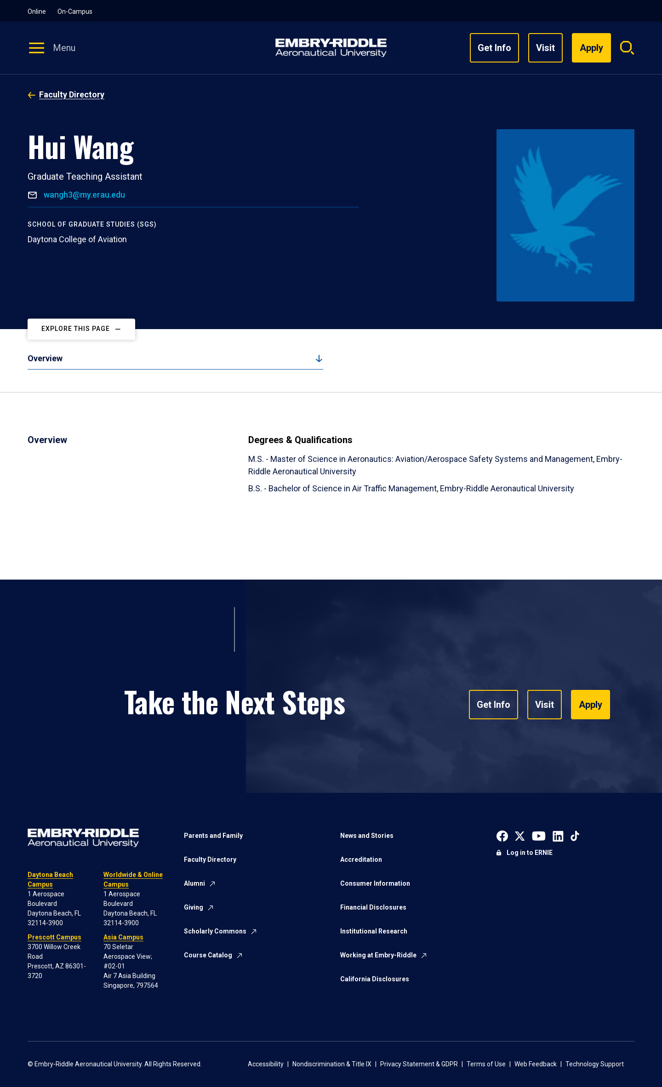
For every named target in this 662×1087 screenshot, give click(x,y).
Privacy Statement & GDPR (419, 1064)
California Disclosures (374, 979)
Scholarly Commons (215, 931)
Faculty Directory (71, 94)
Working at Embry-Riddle (378, 955)
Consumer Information (375, 883)
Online (37, 11)
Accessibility (266, 1064)
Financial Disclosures (373, 907)
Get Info (494, 47)
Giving (193, 907)
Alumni (194, 883)
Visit (545, 47)
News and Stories (367, 835)
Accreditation (361, 859)
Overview (45, 358)
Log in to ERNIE (530, 852)
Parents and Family (213, 835)
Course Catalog (208, 955)
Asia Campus (123, 937)
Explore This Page (75, 329)
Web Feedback (535, 1064)
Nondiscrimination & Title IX (331, 1064)
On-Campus (74, 11)
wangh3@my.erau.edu (83, 194)
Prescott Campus (54, 937)
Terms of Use (486, 1064)
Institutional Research (373, 931)
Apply (590, 704)
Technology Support (594, 1064)
